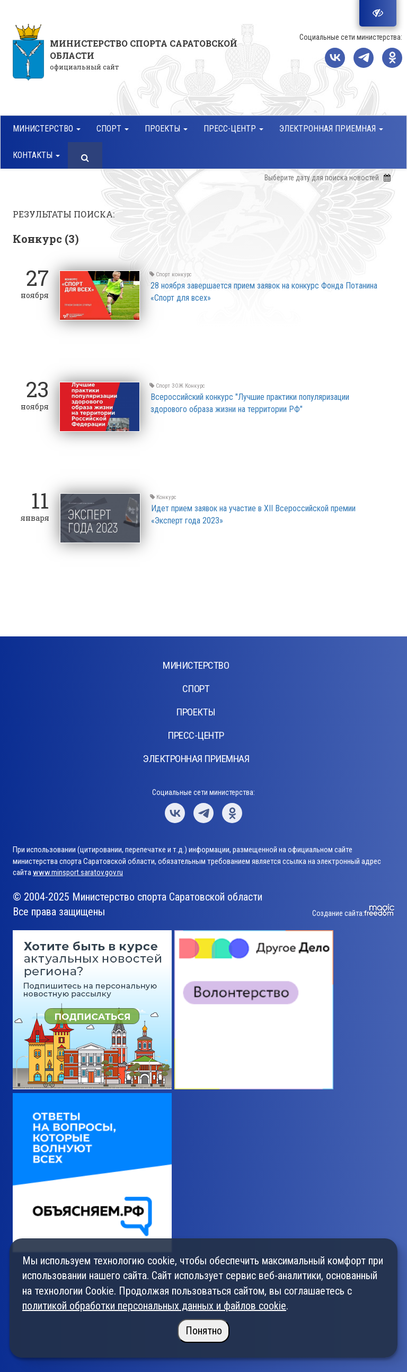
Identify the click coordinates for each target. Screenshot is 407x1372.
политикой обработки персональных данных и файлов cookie (154, 1305)
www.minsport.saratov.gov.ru (78, 872)
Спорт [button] (112, 129)
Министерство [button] (47, 129)
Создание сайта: (338, 913)
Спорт (163, 274)
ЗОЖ (177, 385)
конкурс (182, 274)
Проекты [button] (166, 129)
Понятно (203, 1330)
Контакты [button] (36, 155)
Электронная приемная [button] (331, 129)
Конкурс (195, 385)
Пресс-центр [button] (233, 129)
